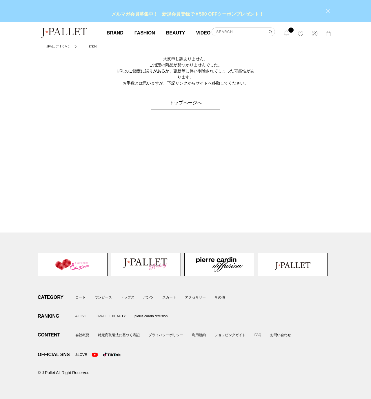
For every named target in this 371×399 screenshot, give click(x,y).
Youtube (94, 354)
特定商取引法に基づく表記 (119, 335)
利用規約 (199, 335)
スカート (169, 297)
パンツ (148, 297)
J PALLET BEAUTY (146, 264)
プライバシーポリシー (165, 335)
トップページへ (185, 102)
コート (80, 297)
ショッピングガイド (230, 335)
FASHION (144, 32)
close (328, 11)
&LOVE (73, 264)
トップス (127, 297)
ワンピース (103, 297)
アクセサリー (195, 297)
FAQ (257, 335)
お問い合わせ (280, 335)
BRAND (115, 32)
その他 (219, 297)
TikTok (106, 354)
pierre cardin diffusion (219, 264)
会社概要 (82, 335)
